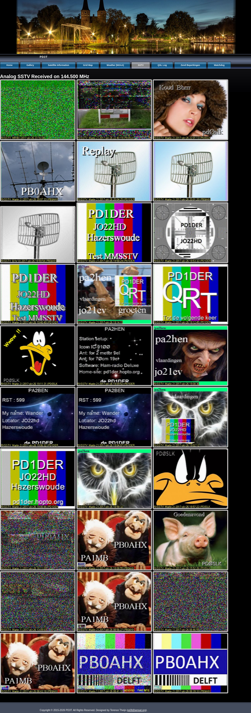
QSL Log (162, 65)
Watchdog (219, 65)
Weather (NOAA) (115, 65)
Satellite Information (58, 65)
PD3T (44, 56)
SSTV (141, 65)
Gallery (30, 65)
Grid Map (88, 65)
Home (9, 65)
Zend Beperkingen (190, 65)
